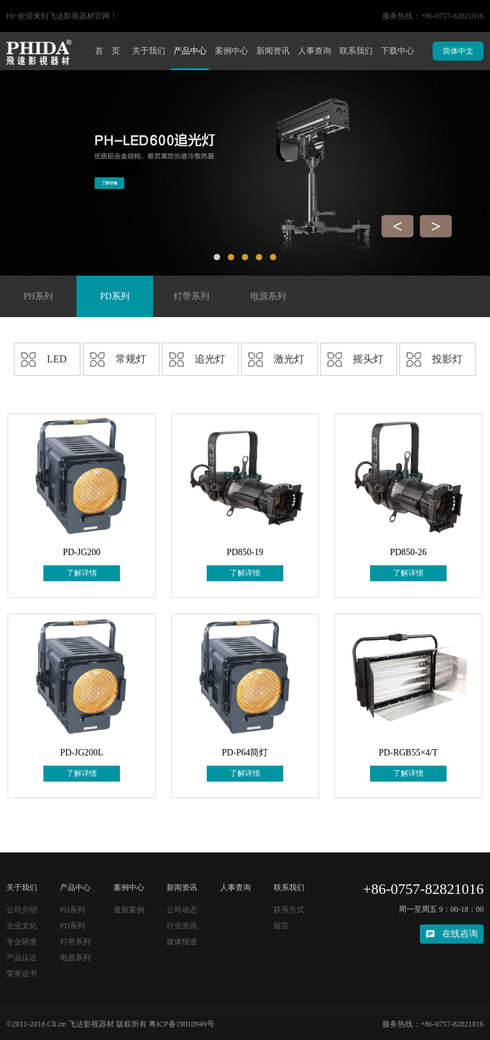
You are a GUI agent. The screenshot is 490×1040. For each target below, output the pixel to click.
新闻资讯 (273, 51)
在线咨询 (460, 934)
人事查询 (314, 51)
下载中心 (397, 51)
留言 (281, 925)
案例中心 (231, 51)
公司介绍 (21, 909)
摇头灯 (368, 358)
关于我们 (148, 51)
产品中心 (190, 51)
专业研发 (21, 941)
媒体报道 (182, 941)
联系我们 (356, 51)
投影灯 (447, 358)
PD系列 (115, 296)
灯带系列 (191, 296)
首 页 (107, 51)
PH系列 (38, 296)
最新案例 (129, 909)
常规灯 (130, 358)
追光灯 (210, 358)
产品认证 (21, 957)
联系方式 (289, 909)
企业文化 (21, 925)
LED (56, 358)
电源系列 (268, 296)
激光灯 (289, 358)
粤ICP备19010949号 (181, 1024)
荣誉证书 (21, 973)
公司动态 (182, 909)
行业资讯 (182, 925)
